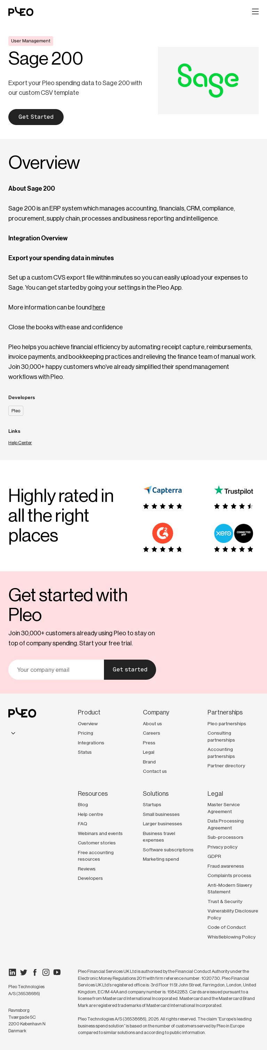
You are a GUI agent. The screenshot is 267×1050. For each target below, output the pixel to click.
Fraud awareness (226, 866)
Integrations (91, 742)
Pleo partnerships (227, 723)
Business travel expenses (159, 836)
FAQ (82, 823)
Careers (151, 733)
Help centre (90, 814)
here (98, 307)
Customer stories (97, 842)
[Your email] (56, 670)
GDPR (214, 856)
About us (152, 723)
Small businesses (161, 814)
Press (149, 742)
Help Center (20, 442)
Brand (149, 761)
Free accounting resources (96, 856)
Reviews (87, 868)
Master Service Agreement (224, 808)
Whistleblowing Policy (232, 937)
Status (85, 752)
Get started (130, 669)
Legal (148, 752)
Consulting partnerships (221, 736)
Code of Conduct (227, 927)
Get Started (36, 117)
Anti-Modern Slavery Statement (230, 888)
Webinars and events (100, 833)
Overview (88, 723)
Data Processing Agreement (226, 824)
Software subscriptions (168, 849)
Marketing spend (161, 859)
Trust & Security (225, 901)
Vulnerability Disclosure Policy (233, 914)
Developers (90, 878)
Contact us (155, 771)
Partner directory (226, 765)
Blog (83, 804)
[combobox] (13, 733)
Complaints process (229, 875)
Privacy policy (222, 847)
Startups (152, 804)
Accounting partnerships (221, 752)
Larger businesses (162, 823)
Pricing (85, 733)
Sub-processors (225, 837)
